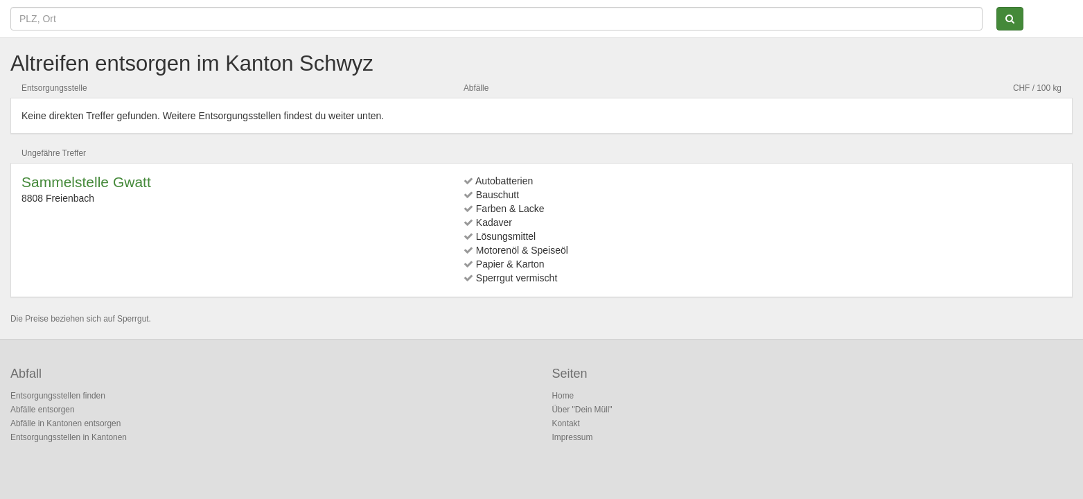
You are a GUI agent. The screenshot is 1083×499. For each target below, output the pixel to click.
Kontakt (566, 423)
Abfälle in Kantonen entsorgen (65, 423)
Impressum (572, 437)
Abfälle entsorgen (42, 409)
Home (563, 396)
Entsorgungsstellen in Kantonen (68, 437)
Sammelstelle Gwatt (86, 182)
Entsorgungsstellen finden (57, 396)
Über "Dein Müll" (582, 409)
